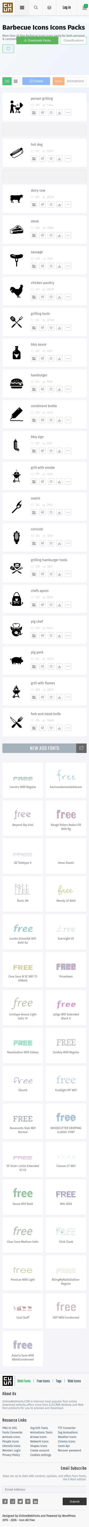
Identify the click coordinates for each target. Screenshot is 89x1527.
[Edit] (42, 112)
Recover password (69, 1450)
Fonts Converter (12, 1432)
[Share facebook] (5, 1501)
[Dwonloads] (59, 112)
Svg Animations (68, 1432)
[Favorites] (51, 112)
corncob (37, 529)
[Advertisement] (45, 63)
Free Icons (43, 1381)
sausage (37, 252)
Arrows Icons (38, 1437)
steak (35, 221)
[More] (68, 112)
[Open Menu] (49, 7)
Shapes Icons (38, 1446)
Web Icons (74, 1381)
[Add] (34, 112)
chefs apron (40, 591)
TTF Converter (66, 1428)
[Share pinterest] (27, 1501)
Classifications (73, 40)
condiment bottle (44, 406)
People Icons (10, 1441)
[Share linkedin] (35, 1501)
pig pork (37, 652)
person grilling (42, 99)
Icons (58, 81)
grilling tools (40, 314)
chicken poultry (42, 283)
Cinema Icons (66, 1441)
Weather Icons (67, 1437)
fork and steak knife (46, 714)
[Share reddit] (12, 1501)
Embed (38, 81)
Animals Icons (11, 1437)
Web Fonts (24, 1381)
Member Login (11, 1450)
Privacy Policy (11, 1455)
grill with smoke (43, 468)
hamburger (39, 375)
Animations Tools (41, 1432)
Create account (39, 1450)
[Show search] (36, 7)
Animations (75, 81)
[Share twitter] (20, 1501)
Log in (67, 7)
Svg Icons (8, 8)
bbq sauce (38, 344)
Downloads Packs (39, 40)
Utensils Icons (11, 1446)
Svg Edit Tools (39, 1428)
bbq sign (37, 437)
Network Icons (39, 1441)
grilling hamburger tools (49, 560)
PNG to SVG (9, 1428)
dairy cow (38, 191)
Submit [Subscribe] (75, 1501)
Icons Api (64, 1446)
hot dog (36, 145)
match (35, 498)
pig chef (37, 622)
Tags (58, 1381)
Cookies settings (40, 1455)
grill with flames (43, 683)
